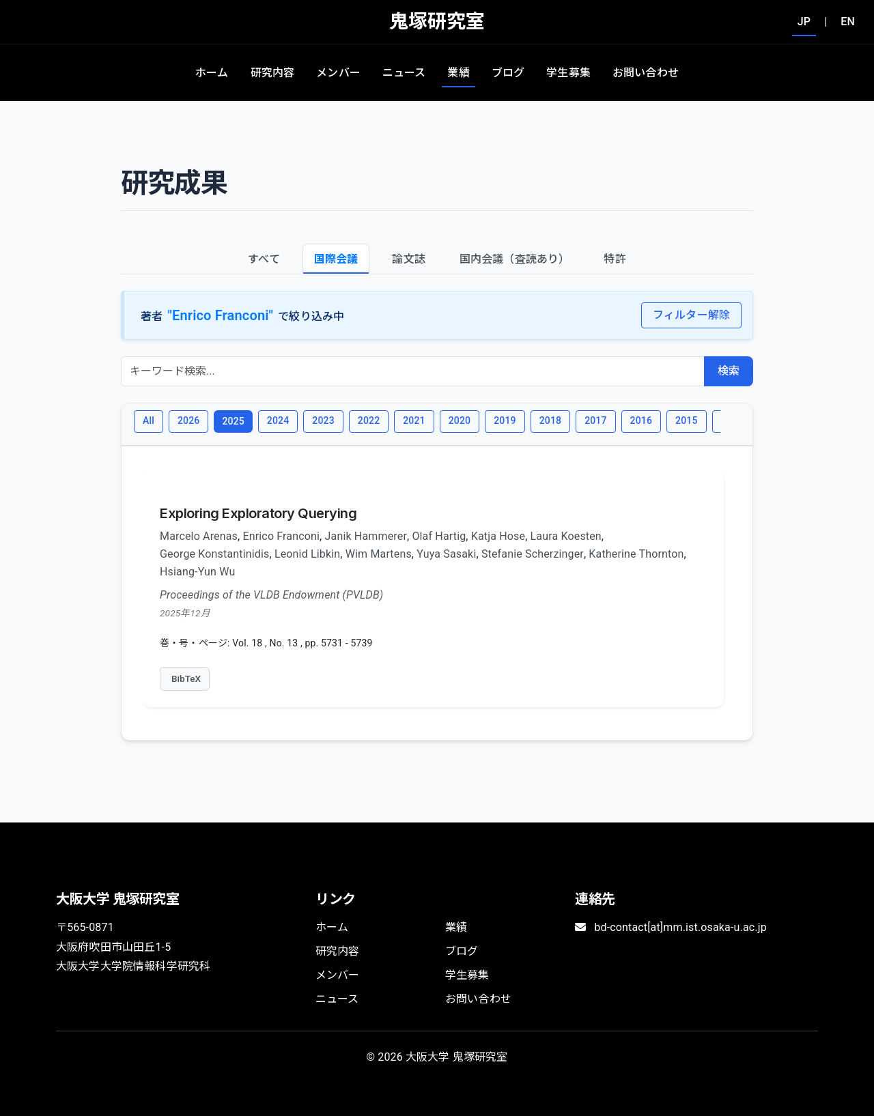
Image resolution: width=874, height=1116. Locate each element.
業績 (458, 72)
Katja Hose (498, 536)
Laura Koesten (566, 536)
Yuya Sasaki (446, 553)
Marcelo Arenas (199, 536)
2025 (233, 421)
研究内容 (273, 72)
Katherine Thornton (636, 553)
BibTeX (186, 678)
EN (848, 21)
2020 (459, 420)
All (148, 420)
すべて (263, 259)
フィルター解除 (691, 315)
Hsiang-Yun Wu (197, 571)
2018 (550, 420)
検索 (728, 370)
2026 (188, 420)
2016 (641, 420)
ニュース (404, 72)
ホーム (211, 72)
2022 (369, 420)
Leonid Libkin (307, 553)
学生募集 (568, 72)
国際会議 (336, 259)
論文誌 (408, 259)
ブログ (508, 72)
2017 (595, 420)
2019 (505, 420)
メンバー (338, 72)
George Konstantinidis (214, 553)
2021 (414, 420)
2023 (323, 420)
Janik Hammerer (366, 536)
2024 (278, 420)
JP (804, 21)
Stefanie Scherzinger (532, 553)
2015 (686, 420)
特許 (614, 259)
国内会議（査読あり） (515, 259)
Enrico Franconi (281, 536)
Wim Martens (379, 553)
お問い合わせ (645, 72)
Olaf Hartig (439, 536)
